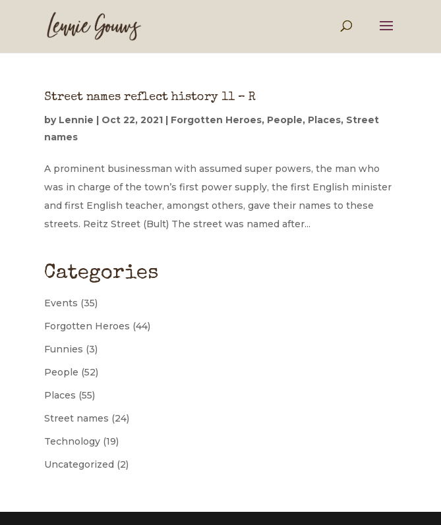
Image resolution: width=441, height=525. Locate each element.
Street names (76, 418)
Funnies (63, 349)
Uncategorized (79, 464)
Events (61, 303)
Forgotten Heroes (216, 120)
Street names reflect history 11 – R (150, 97)
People (285, 120)
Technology (72, 441)
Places (324, 120)
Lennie (76, 120)
